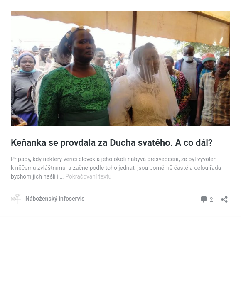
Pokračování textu (88, 176)
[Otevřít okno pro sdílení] (224, 196)
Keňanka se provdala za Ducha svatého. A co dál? (112, 142)
